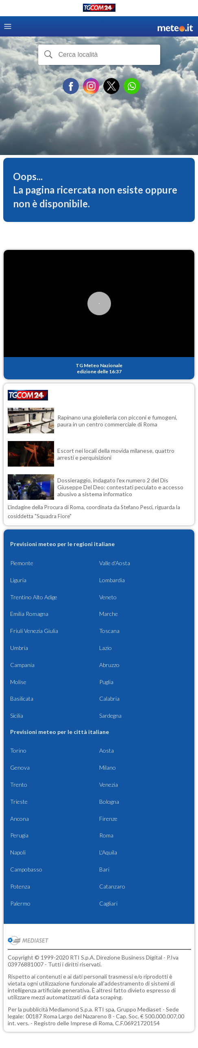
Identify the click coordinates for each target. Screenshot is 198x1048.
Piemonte (21, 563)
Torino (18, 750)
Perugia (19, 835)
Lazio (105, 647)
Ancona (19, 818)
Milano (107, 767)
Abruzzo (109, 664)
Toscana (109, 630)
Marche (108, 613)
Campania (22, 664)
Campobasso (26, 869)
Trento (18, 784)
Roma (106, 835)
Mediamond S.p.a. (71, 1009)
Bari (104, 869)
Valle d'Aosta (114, 563)
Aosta (106, 750)
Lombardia (112, 580)
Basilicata (21, 698)
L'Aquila (108, 852)
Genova (20, 767)
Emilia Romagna (29, 613)
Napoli (18, 852)
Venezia (108, 784)
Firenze (108, 818)
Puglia (106, 681)
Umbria (19, 647)
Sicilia (16, 715)
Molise (18, 681)
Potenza (20, 886)
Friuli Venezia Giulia (34, 630)
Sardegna (110, 715)
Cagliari (108, 903)
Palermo (20, 903)
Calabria (109, 698)
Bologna (109, 801)
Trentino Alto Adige (33, 597)
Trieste (19, 801)
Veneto (108, 597)
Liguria (18, 580)
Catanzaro (112, 886)
